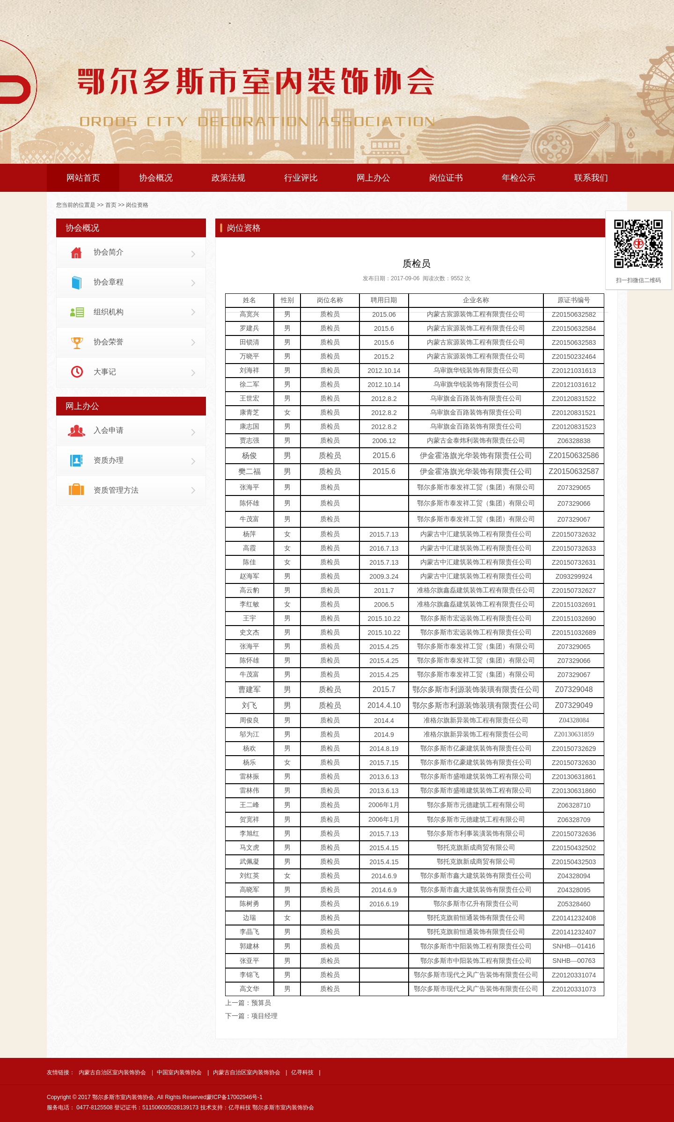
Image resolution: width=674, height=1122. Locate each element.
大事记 (105, 372)
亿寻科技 (302, 1072)
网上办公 (373, 177)
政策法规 (228, 177)
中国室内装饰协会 (179, 1072)
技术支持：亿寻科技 (225, 1107)
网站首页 (83, 177)
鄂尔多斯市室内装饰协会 (283, 1107)
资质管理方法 (116, 490)
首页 (111, 205)
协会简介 (109, 252)
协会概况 (156, 177)
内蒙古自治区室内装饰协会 (112, 1072)
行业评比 (301, 177)
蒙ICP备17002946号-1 (234, 1097)
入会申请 (109, 430)
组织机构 (109, 312)
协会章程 (109, 282)
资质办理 (109, 460)
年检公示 (518, 177)
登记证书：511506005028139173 (156, 1107)
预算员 (261, 1002)
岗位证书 (446, 177)
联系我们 (591, 177)
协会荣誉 (109, 342)
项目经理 (264, 1016)
